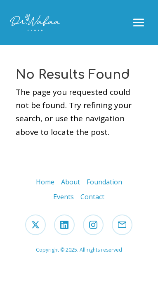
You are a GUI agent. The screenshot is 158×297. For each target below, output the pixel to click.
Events (63, 196)
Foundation (104, 181)
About (70, 181)
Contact (92, 196)
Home (45, 181)
